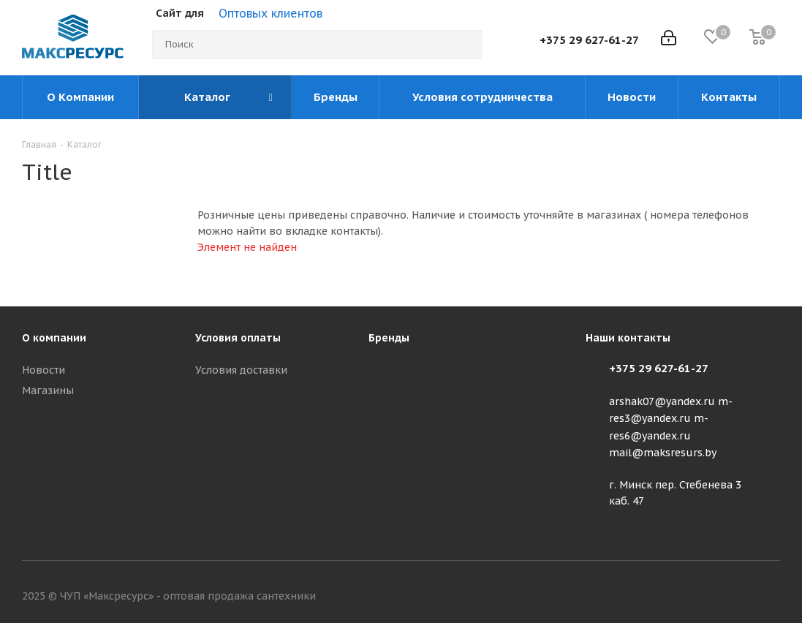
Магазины (48, 390)
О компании (54, 337)
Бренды (388, 337)
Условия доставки (241, 370)
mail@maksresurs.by (662, 452)
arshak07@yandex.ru (662, 401)
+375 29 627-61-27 (589, 40)
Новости (43, 370)
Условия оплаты (238, 337)
